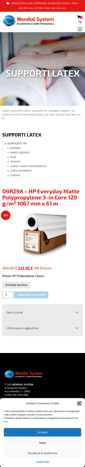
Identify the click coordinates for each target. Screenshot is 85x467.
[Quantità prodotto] (7, 294)
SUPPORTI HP (40, 111)
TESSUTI (15, 161)
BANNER (54, 111)
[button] (79, 403)
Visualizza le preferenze (42, 453)
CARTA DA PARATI (20, 170)
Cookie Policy (42, 461)
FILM (13, 157)
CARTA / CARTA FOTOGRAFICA (28, 166)
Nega (42, 442)
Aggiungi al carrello (31, 294)
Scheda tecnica (16, 285)
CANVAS (15, 175)
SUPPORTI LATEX (20, 111)
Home (5, 111)
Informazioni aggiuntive (22, 328)
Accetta (42, 432)
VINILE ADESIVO (20, 152)
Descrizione (14, 312)
